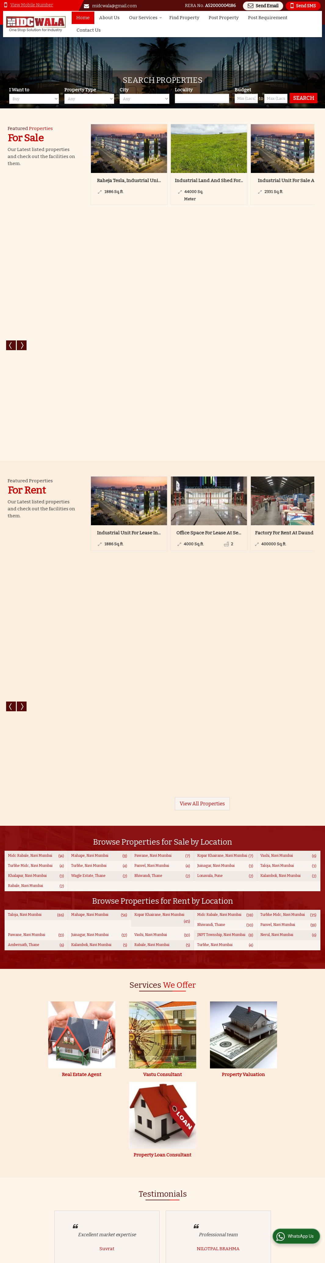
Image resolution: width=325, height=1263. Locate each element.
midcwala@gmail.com (114, 6)
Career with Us (200, 1214)
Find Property (184, 17)
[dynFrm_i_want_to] (217, 1006)
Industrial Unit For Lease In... (129, 292)
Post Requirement (267, 17)
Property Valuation (243, 594)
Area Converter (201, 1207)
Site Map (136, 1227)
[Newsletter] (271, 1196)
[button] (31, 5)
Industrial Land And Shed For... (209, 180)
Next (22, 177)
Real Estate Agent (81, 594)
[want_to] (34, 99)
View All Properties (202, 323)
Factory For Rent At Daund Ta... (288, 292)
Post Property (224, 17)
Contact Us (89, 30)
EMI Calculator (142, 1214)
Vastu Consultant (162, 594)
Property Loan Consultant (162, 674)
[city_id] (144, 99)
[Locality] (202, 98)
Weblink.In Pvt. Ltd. (77, 1255)
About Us (109, 17)
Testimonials (140, 1220)
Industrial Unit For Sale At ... (289, 180)
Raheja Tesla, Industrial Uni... (129, 180)
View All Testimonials (162, 867)
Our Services (145, 17)
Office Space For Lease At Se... (208, 292)
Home (83, 17)
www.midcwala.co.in (282, 935)
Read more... (53, 1155)
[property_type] (89, 99)
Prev (11, 177)
